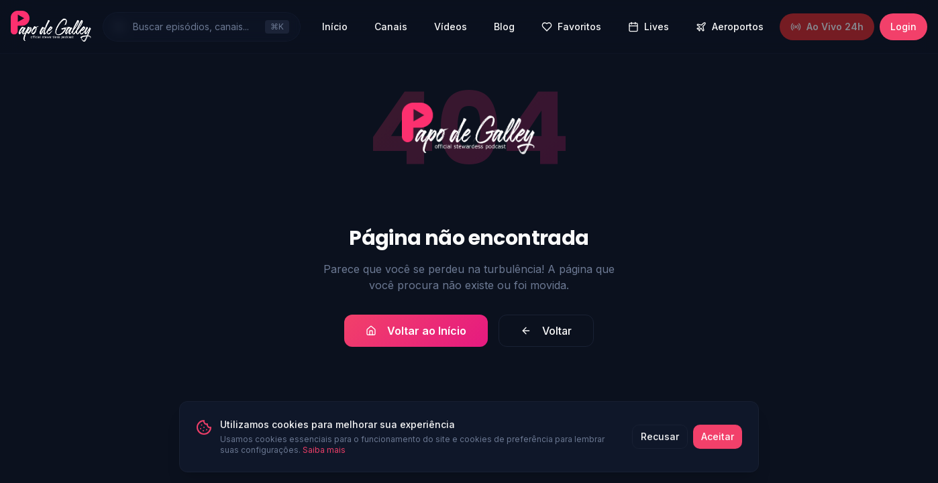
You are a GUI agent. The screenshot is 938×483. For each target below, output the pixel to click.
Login (903, 26)
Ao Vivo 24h (827, 26)
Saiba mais (324, 463)
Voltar (546, 330)
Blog (504, 26)
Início (335, 26)
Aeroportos (730, 26)
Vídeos (450, 26)
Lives (648, 26)
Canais (390, 26)
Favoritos (571, 26)
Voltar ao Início (416, 330)
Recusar (660, 449)
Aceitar (717, 449)
